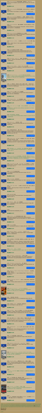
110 (12, 406)
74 (5, 405)
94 (28, 405)
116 (22, 406)
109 (11, 406)
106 (6, 406)
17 (20, 403)
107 (8, 406)
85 (18, 405)
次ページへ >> (3, 407)
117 (24, 406)
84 (17, 405)
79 (11, 405)
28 (33, 403)
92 (26, 405)
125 (36, 406)
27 (32, 403)
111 (14, 406)
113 (17, 406)
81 (13, 405)
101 (37, 405)
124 (35, 406)
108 (9, 406)
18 (21, 403)
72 (3, 405)
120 (28, 406)
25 (29, 403)
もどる (2, 411)
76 (8, 405)
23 (27, 403)
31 (36, 403)
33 (39, 403)
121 (30, 406)
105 (4, 406)
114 (19, 406)
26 (31, 403)
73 (4, 405)
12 (15, 403)
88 (21, 405)
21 (25, 403)
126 (38, 406)
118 (25, 406)
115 (20, 406)
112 (16, 406)
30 (35, 403)
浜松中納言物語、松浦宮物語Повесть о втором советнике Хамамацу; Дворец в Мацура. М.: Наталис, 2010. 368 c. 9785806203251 (21, 115)
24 (28, 403)
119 (27, 406)
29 (34, 403)
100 (36, 405)
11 (13, 403)
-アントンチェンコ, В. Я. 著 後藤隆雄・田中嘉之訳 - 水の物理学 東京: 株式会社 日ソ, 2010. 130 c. (20, 370)
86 (19, 405)
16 (19, 403)
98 (33, 405)
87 (20, 405)
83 (16, 405)
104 (3, 406)
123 (33, 406)
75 (6, 405)
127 (40, 406)
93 (27, 405)
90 (24, 405)
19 (23, 403)
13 (16, 403)
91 (25, 405)
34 (40, 403)
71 (2, 405)
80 (12, 405)
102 (39, 405)
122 (32, 406)
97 (32, 405)
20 (24, 403)
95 (29, 405)
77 (9, 405)
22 (26, 403)
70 (1, 405)
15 (18, 403)
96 (31, 405)
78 (10, 405)
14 (17, 403)
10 (12, 403)
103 (1, 406)
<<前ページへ (3, 403)
